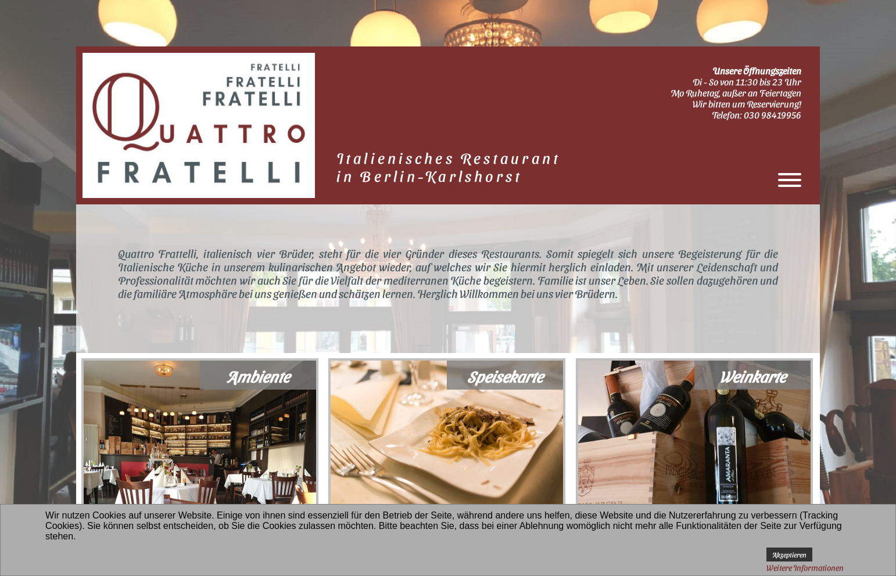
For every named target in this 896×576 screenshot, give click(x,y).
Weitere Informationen (805, 568)
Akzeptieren (789, 554)
